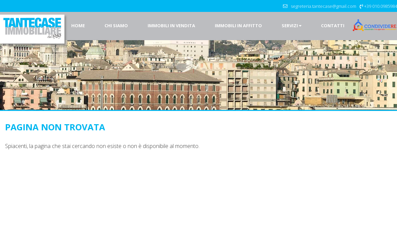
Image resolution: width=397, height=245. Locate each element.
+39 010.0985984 (380, 6)
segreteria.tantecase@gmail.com (323, 6)
